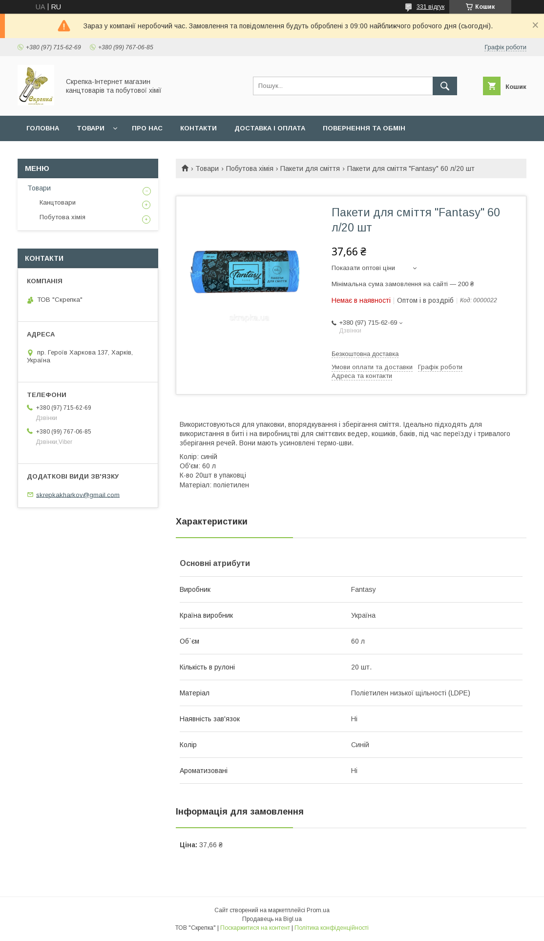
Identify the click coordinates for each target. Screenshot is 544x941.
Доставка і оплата (269, 128)
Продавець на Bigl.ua (272, 919)
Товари (91, 128)
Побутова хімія (249, 168)
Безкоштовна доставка (365, 353)
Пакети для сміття (310, 168)
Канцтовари (58, 202)
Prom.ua (318, 910)
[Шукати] (445, 86)
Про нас (147, 128)
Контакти (198, 128)
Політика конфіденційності (331, 927)
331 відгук (430, 6)
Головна (42, 128)
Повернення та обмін (364, 128)
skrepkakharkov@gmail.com (78, 494)
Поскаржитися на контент (255, 927)
